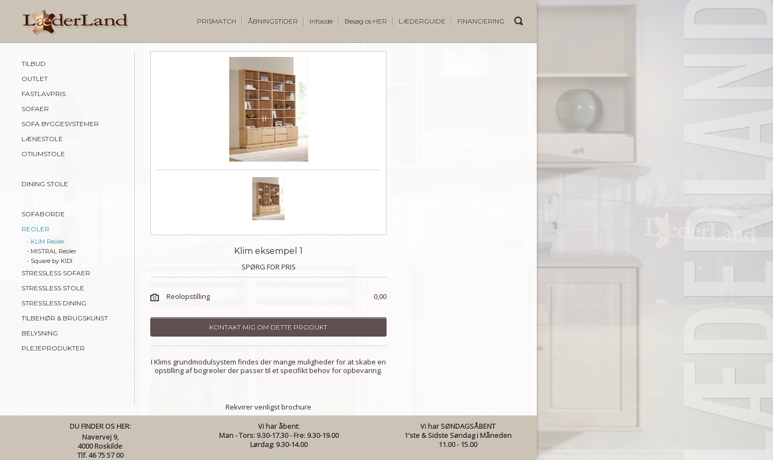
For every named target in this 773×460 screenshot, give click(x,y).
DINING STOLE (44, 184)
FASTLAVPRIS (43, 94)
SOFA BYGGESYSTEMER (60, 124)
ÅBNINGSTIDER (273, 21)
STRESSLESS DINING (53, 303)
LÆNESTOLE (42, 139)
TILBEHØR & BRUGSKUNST (64, 318)
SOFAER (35, 109)
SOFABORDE (43, 214)
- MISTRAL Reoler (51, 251)
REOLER (35, 229)
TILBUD (33, 64)
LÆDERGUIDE (422, 21)
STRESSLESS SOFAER (55, 273)
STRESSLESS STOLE (52, 288)
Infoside (321, 21)
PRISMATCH (216, 21)
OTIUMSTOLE (43, 154)
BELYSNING (39, 333)
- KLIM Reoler (45, 241)
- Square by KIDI (49, 261)
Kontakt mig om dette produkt (268, 327)
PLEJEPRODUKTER (53, 348)
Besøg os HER (366, 21)
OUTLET (34, 79)
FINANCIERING (481, 21)
